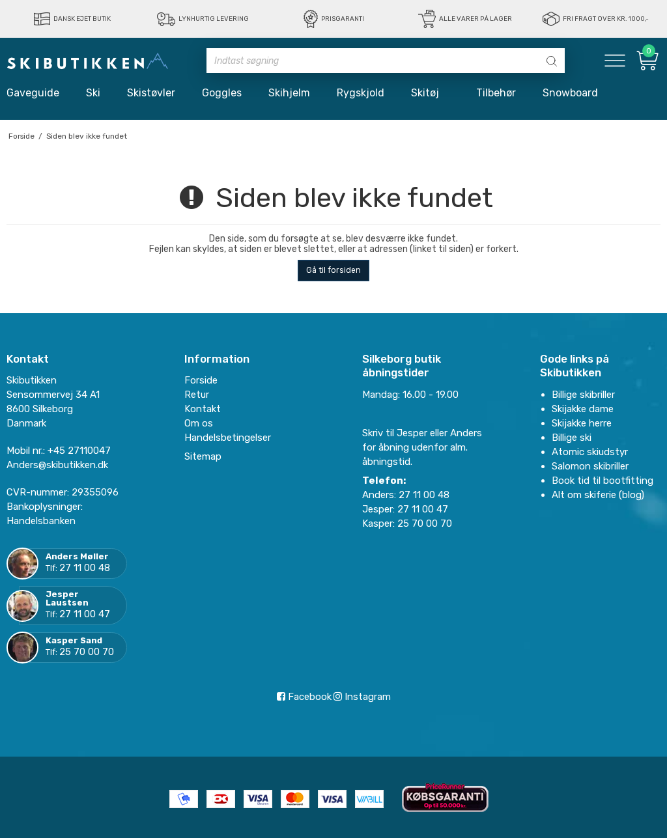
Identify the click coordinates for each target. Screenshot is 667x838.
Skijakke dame (583, 409)
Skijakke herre (582, 423)
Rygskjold (360, 93)
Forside (201, 380)
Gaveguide (33, 93)
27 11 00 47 (84, 614)
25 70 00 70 (86, 652)
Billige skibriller (583, 394)
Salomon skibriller (590, 466)
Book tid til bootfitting (602, 480)
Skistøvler (151, 93)
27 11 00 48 (84, 568)
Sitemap (202, 456)
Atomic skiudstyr (590, 452)
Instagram (362, 697)
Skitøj (430, 93)
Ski (93, 93)
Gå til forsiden (333, 270)
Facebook (304, 697)
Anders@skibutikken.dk (57, 465)
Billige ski (571, 437)
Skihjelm (289, 93)
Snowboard (570, 93)
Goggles (222, 93)
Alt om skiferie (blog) (598, 495)
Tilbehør (496, 93)
